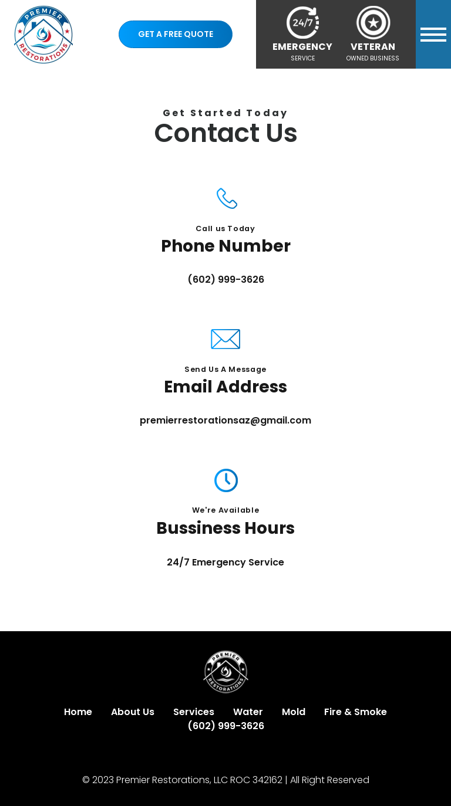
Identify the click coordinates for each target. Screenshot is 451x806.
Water (248, 712)
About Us (132, 712)
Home (78, 712)
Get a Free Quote (175, 34)
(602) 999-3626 (225, 279)
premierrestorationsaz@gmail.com (225, 420)
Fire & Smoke (355, 712)
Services (193, 712)
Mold (293, 712)
